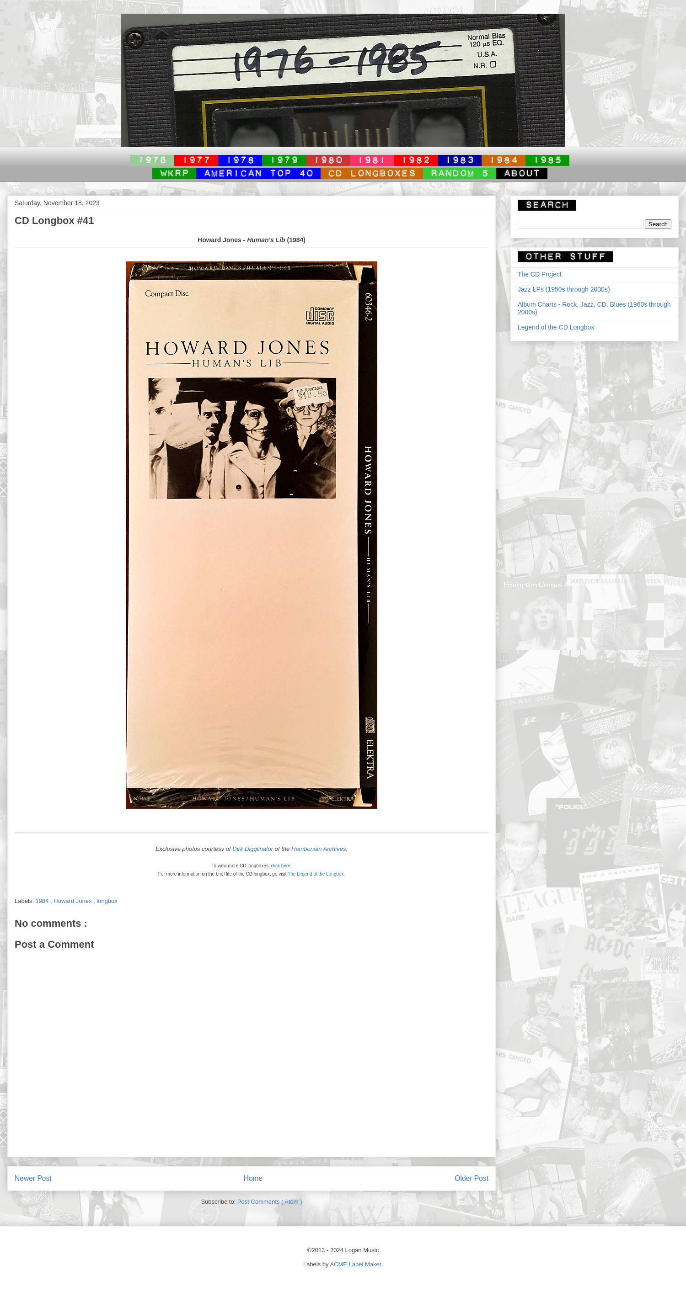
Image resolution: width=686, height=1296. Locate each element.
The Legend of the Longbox (315, 873)
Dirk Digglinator (252, 848)
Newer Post (33, 1178)
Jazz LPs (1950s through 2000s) (564, 289)
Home (253, 1178)
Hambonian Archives (318, 848)
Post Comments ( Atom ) (269, 1201)
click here (280, 865)
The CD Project (540, 274)
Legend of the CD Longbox (556, 327)
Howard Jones (73, 901)
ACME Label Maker (355, 1264)
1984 (43, 901)
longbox (107, 901)
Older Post (471, 1178)
